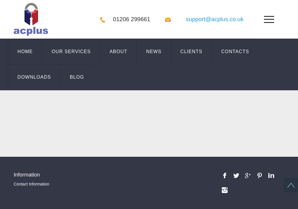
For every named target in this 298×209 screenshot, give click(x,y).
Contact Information (31, 127)
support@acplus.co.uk (215, 19)
